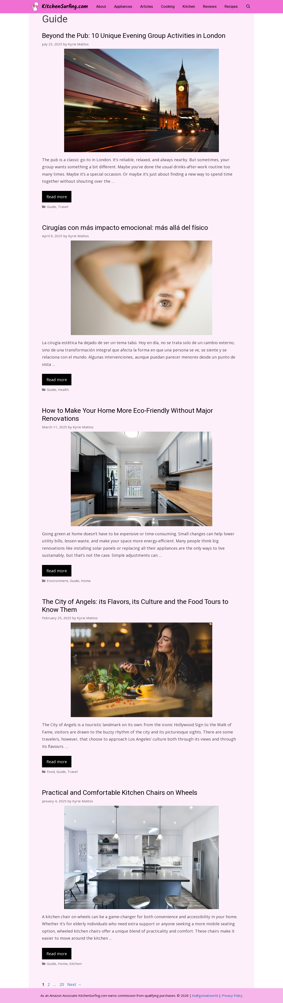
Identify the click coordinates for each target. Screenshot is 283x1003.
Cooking (168, 6)
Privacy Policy (232, 995)
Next (74, 984)
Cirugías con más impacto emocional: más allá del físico (125, 228)
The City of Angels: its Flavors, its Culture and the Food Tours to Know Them (135, 606)
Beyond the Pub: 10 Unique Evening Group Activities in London (134, 36)
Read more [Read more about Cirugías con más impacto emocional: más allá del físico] (56, 379)
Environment (57, 580)
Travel (63, 206)
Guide (51, 206)
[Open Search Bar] (248, 6)
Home (86, 580)
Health (63, 389)
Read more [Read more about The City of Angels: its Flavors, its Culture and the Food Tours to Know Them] (56, 761)
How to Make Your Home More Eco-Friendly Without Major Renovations (127, 415)
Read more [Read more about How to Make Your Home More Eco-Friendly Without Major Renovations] (56, 570)
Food (51, 771)
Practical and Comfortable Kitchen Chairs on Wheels (119, 793)
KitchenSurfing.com (65, 6)
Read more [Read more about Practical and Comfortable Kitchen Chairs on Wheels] (56, 953)
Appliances (123, 6)
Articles (146, 6)
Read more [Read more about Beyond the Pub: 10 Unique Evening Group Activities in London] (56, 196)
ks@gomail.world (205, 995)
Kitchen (189, 6)
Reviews (210, 6)
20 (62, 984)
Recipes (231, 6)
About (101, 6)
